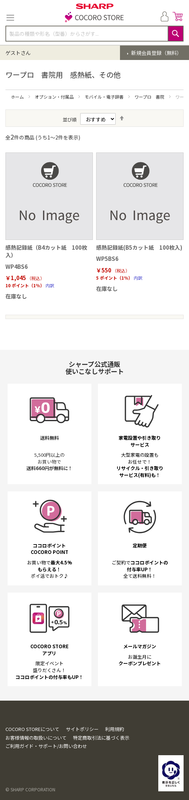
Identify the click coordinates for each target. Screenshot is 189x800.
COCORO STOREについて (32, 729)
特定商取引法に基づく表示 (101, 737)
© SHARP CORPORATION (30, 789)
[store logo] (94, 18)
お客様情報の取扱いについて (35, 737)
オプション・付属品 (55, 97)
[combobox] (94, 34)
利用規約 (114, 729)
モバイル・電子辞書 (105, 97)
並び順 (70, 119)
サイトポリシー (82, 729)
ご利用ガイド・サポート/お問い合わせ (46, 746)
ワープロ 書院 (150, 97)
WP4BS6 (16, 266)
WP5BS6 (107, 258)
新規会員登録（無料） (156, 52)
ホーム (18, 97)
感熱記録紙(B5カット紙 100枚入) (139, 247)
